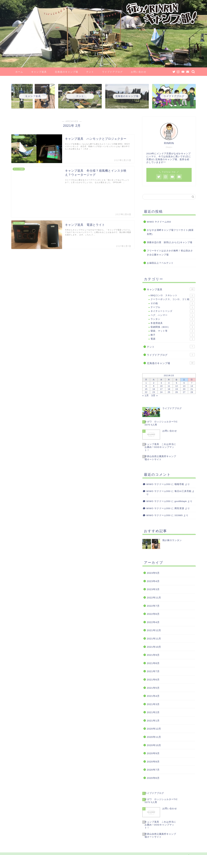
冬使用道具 (173, 323)
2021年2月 (153, 712)
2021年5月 (153, 687)
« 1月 (145, 395)
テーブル (173, 307)
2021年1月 (153, 720)
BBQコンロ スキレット (173, 295)
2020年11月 (154, 737)
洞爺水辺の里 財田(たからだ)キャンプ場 (169, 242)
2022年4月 (153, 622)
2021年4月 (153, 696)
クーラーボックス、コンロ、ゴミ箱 (173, 299)
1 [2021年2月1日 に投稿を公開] (146, 383)
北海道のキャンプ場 (66, 71)
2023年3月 (153, 589)
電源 (173, 339)
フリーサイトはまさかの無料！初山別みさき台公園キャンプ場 (170, 252)
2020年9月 (153, 753)
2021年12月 (154, 630)
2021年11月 (154, 638)
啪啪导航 (179, 484)
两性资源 (179, 508)
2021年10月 (154, 646)
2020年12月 (154, 728)
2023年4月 (153, 581)
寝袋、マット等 (173, 331)
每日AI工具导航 (182, 491)
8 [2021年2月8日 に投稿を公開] (146, 386)
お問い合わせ (138, 71)
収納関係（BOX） (173, 327)
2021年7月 (153, 671)
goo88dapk (180, 501)
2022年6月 (153, 614)
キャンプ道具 (39, 71)
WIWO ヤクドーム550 (159, 222)
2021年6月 (153, 679)
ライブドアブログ (112, 71)
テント (90, 71)
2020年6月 (153, 778)
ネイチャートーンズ (173, 311)
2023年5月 (153, 573)
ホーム (19, 71)
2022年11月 (154, 597)
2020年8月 (153, 761)
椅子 (173, 335)
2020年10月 (154, 745)
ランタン (173, 319)
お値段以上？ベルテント (160, 263)
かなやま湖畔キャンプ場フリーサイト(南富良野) (170, 232)
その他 (173, 303)
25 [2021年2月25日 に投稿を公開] (169, 392)
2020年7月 (153, 769)
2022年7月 (153, 605)
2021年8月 (153, 663)
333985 (178, 515)
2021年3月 (153, 704)
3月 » (154, 395)
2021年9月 (153, 655)
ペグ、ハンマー (173, 315)
